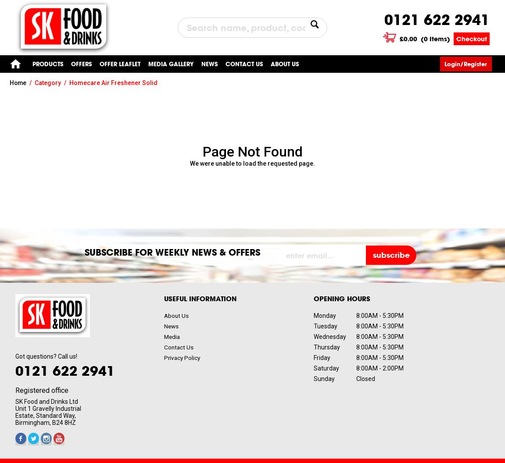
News (209, 64)
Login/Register (467, 64)
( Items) (425, 39)
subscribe (392, 255)
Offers (81, 64)
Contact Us (179, 347)
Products (47, 64)
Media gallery (170, 64)
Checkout (471, 39)
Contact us (244, 64)
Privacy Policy (183, 357)
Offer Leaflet (120, 64)
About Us (285, 64)
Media (172, 336)
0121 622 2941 (437, 20)
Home (15, 64)
